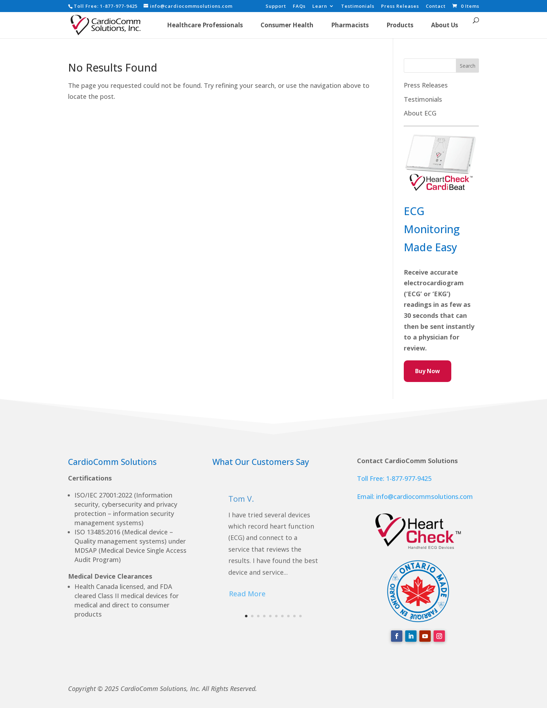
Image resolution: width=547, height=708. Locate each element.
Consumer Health (287, 25)
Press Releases (400, 6)
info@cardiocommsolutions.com (424, 496)
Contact (436, 6)
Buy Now (427, 371)
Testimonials (357, 6)
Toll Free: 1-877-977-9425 (394, 478)
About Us (444, 25)
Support (276, 6)
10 (300, 616)
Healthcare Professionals (205, 25)
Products (399, 25)
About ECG (420, 113)
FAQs (299, 6)
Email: (366, 496)
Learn (319, 6)
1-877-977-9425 (119, 6)
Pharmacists (350, 25)
